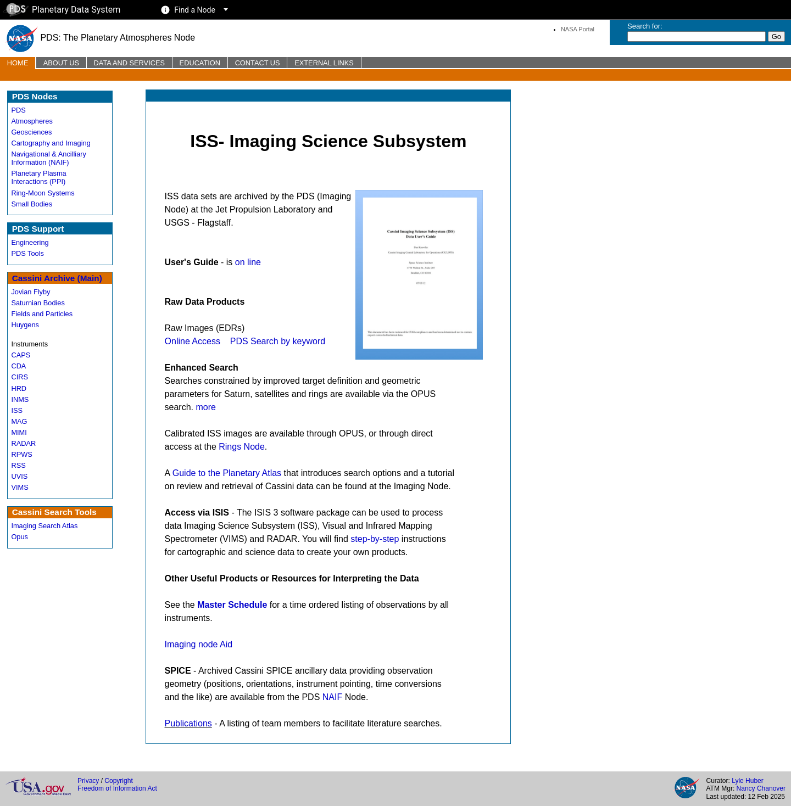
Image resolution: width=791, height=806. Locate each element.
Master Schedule (232, 604)
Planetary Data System (61, 9)
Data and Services (129, 63)
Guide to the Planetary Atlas (226, 473)
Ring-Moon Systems (42, 193)
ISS (17, 410)
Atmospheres (31, 121)
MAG (19, 421)
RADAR (23, 443)
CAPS (20, 355)
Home (17, 63)
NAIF (332, 697)
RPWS (21, 454)
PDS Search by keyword (277, 341)
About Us (61, 63)
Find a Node (194, 9)
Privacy (88, 781)
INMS (20, 399)
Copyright (118, 781)
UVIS (19, 476)
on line (248, 262)
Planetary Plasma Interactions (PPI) (38, 177)
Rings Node (242, 446)
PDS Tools (27, 253)
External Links (324, 63)
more (205, 407)
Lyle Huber (748, 781)
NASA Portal (577, 29)
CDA (18, 366)
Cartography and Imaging (50, 143)
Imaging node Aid (199, 644)
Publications (188, 723)
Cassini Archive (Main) (57, 278)
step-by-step (374, 539)
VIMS (19, 487)
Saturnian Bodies (37, 303)
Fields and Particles (42, 314)
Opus (19, 537)
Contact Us (257, 63)
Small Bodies (31, 204)
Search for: (644, 26)
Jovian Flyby (30, 292)
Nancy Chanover (761, 788)
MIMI (18, 432)
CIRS (19, 377)
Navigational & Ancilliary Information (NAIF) (48, 158)
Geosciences (31, 132)
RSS (18, 465)
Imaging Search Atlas (44, 526)
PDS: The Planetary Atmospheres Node (100, 37)
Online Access (192, 341)
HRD (18, 388)
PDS (18, 110)
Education (200, 63)
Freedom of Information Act (117, 788)
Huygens (25, 325)
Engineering (29, 242)
